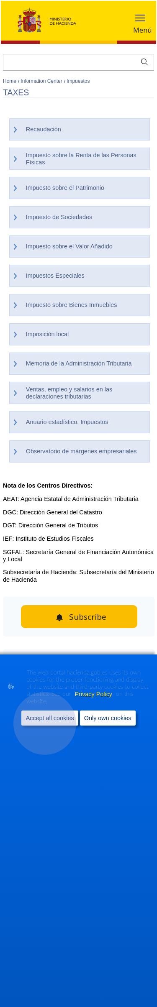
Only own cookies (107, 718)
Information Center (42, 81)
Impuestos (78, 81)
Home (10, 81)
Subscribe (87, 616)
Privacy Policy (94, 694)
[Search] (78, 62)
